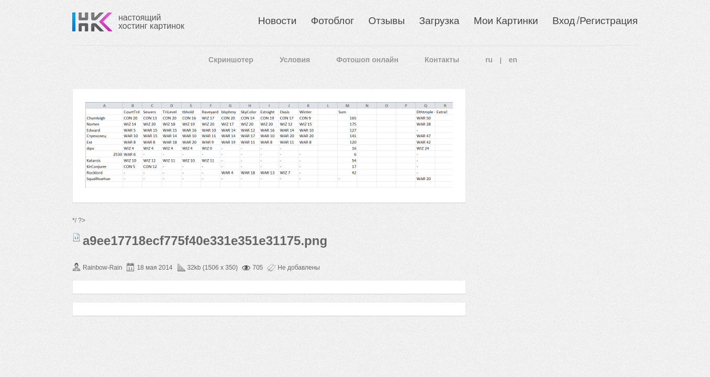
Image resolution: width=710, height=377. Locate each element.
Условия (295, 60)
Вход (563, 20)
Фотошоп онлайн (367, 60)
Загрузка (439, 20)
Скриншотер (230, 60)
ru (489, 60)
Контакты (442, 60)
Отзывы (387, 20)
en (513, 60)
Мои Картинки (506, 20)
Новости (277, 20)
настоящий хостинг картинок (151, 21)
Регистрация (609, 20)
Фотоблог (332, 20)
